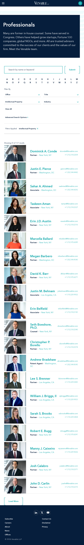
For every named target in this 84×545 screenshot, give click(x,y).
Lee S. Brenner (40, 378)
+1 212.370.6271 (71, 277)
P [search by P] (18, 82)
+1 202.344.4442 (71, 172)
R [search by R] (30, 82)
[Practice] (22, 102)
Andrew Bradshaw (43, 359)
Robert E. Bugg (40, 431)
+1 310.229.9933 (71, 399)
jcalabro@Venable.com (69, 466)
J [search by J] (59, 79)
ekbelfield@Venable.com (68, 309)
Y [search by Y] (71, 82)
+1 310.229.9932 (71, 295)
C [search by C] (18, 79)
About (7, 527)
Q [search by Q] (24, 82)
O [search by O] (13, 82)
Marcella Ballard (41, 239)
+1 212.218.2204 (71, 155)
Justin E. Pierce (40, 169)
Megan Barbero (41, 256)
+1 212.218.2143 (71, 312)
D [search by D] (24, 79)
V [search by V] (53, 82)
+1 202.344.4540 (71, 260)
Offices (8, 535)
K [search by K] (65, 79)
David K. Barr (39, 274)
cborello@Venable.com (68, 344)
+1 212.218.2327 (71, 207)
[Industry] (61, 102)
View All (8, 109)
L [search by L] (71, 79)
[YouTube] (48, 512)
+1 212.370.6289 (71, 242)
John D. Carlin (39, 483)
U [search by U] (48, 82)
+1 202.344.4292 (71, 190)
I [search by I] (53, 79)
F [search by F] (36, 79)
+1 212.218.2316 (71, 225)
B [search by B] (12, 79)
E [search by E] (30, 79)
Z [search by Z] (77, 82)
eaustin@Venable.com (69, 221)
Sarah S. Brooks (41, 413)
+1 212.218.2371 (71, 469)
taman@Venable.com (69, 204)
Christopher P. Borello (40, 343)
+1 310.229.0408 (71, 417)
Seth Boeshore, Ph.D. (40, 326)
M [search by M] (77, 79)
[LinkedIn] (36, 512)
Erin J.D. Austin (40, 221)
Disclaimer (46, 523)
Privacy (45, 527)
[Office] (22, 94)
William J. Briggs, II (43, 396)
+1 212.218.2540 (71, 330)
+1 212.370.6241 (71, 434)
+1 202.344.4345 (71, 364)
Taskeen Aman (40, 204)
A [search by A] (7, 79)
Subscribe (9, 519)
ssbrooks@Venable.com (68, 413)
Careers (8, 523)
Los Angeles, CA (48, 295)
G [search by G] (42, 79)
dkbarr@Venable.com (69, 274)
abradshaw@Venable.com (67, 361)
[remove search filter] (37, 128)
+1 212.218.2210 (71, 487)
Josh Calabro (39, 466)
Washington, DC (46, 172)
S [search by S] (36, 82)
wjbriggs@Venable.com (68, 396)
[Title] (61, 94)
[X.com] (42, 512)
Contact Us (46, 519)
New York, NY (45, 155)
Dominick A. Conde (43, 151)
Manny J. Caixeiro (42, 448)
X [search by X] (65, 82)
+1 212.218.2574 (71, 347)
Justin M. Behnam (42, 291)
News (7, 531)
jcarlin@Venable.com (70, 483)
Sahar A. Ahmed (41, 186)
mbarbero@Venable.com (68, 256)
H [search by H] (48, 79)
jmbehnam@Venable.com (68, 291)
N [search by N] (7, 82)
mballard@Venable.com (68, 239)
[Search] (33, 69)
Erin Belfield (38, 308)
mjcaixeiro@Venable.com (68, 448)
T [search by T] (42, 82)
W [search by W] (59, 82)
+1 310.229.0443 (71, 382)
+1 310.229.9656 (71, 452)
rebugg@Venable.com (69, 431)
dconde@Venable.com (69, 151)
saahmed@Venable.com (68, 186)
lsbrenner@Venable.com (68, 379)
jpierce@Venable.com (69, 169)
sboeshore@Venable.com (68, 326)
